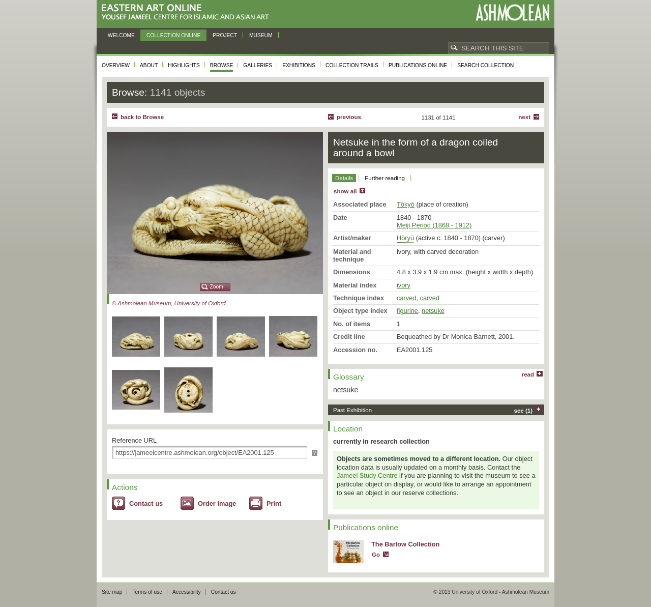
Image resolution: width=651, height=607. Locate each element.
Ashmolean (512, 12)
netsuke (433, 310)
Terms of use (147, 592)
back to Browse (142, 117)
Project (225, 35)
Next (524, 117)
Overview (116, 65)
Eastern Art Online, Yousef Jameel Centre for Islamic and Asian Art (188, 12)
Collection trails (352, 65)
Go (376, 555)
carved (406, 298)
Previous (349, 117)
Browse (221, 65)
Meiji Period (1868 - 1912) (434, 225)
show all (345, 191)
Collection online (173, 35)
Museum (261, 35)
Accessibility (186, 592)
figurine (407, 310)
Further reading (385, 178)
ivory (403, 285)
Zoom (216, 287)
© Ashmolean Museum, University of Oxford (169, 303)
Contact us (146, 503)
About (149, 65)
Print (274, 503)
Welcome (121, 35)
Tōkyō (406, 204)
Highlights (184, 65)
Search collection (485, 65)
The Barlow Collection (405, 544)
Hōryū (405, 238)
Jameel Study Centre (367, 475)
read (528, 374)
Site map (112, 592)
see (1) (523, 411)
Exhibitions (298, 65)
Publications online (418, 65)
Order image (217, 503)
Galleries (257, 65)
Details (344, 178)
